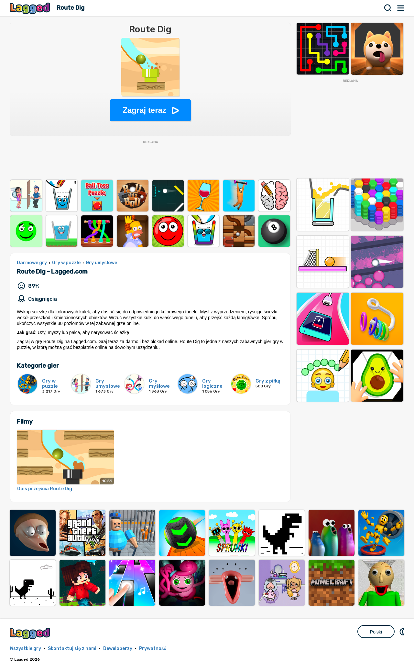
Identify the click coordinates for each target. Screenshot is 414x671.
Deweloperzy (117, 648)
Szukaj (388, 8)
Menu (401, 8)
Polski (376, 631)
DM (402, 631)
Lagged (31, 8)
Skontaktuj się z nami (72, 648)
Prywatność (152, 648)
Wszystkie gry (25, 648)
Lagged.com (31, 633)
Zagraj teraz (144, 110)
